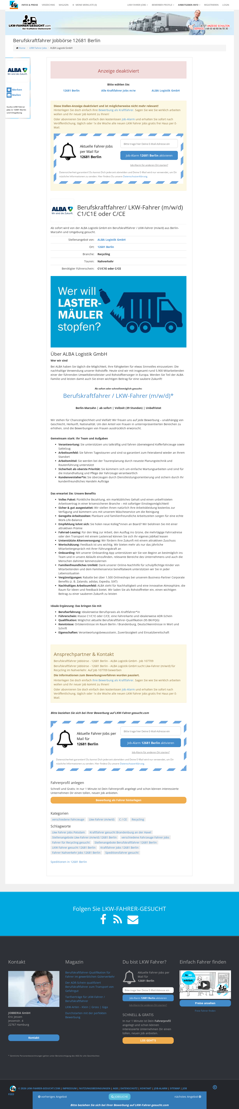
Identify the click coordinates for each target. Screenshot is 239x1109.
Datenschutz (129, 1088)
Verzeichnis (48, 4)
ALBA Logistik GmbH (112, 239)
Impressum (70, 1088)
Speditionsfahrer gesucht (122, 852)
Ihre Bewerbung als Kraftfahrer (112, 680)
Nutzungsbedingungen (94, 1088)
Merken (14, 89)
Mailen (14, 95)
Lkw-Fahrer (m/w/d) (101, 819)
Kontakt (145, 1088)
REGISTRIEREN (211, 4)
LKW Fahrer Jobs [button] (137, 4)
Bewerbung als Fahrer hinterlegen (118, 800)
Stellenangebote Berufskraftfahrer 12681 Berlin (126, 842)
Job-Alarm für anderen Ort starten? (149, 165)
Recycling (138, 819)
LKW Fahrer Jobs (38, 48)
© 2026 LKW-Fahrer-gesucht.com (35, 1088)
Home (22, 48)
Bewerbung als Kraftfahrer (115, 110)
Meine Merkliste (84, 4)
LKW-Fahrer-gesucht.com (152, 1105)
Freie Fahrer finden (205, 1010)
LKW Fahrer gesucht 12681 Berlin (74, 847)
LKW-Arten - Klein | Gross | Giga (86, 1007)
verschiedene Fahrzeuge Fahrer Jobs (145, 837)
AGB (115, 1088)
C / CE (123, 819)
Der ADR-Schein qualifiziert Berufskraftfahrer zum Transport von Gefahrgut (89, 987)
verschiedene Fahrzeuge (68, 819)
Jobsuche (119, 1096)
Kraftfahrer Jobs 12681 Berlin (119, 847)
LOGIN (225, 4)
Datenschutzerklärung (135, 176)
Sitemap (175, 1088)
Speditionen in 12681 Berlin (69, 862)
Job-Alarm (128, 119)
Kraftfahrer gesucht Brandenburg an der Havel (120, 832)
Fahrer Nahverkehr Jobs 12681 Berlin (76, 852)
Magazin (63, 4)
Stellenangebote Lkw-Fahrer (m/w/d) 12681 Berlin (84, 837)
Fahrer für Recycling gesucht (71, 842)
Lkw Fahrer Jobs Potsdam (68, 832)
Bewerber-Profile (163, 4)
